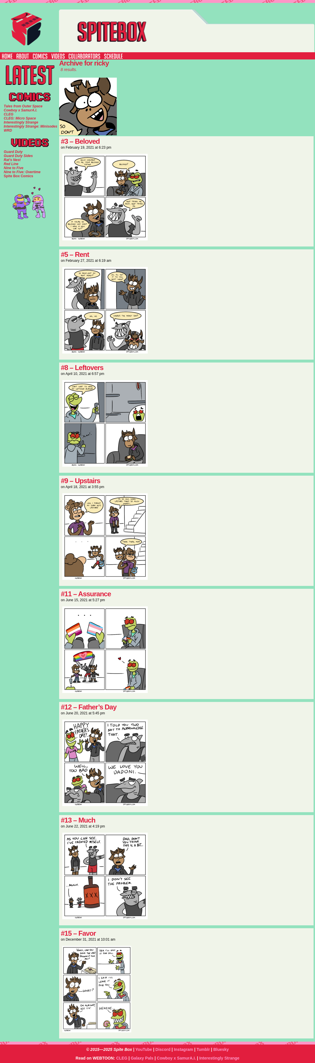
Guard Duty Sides (18, 156)
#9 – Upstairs (80, 481)
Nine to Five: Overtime (22, 172)
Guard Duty (13, 152)
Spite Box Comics (18, 176)
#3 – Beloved (80, 141)
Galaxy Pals (142, 1058)
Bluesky (221, 1049)
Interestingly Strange (219, 1058)
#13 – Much (78, 820)
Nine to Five (13, 168)
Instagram (183, 1049)
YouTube (143, 1049)
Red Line (11, 164)
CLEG (121, 1058)
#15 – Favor (78, 933)
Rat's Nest (12, 160)
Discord (162, 1049)
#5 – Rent (75, 254)
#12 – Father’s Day (89, 707)
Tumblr (203, 1049)
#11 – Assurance (86, 594)
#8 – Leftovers (82, 367)
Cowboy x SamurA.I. (176, 1058)
